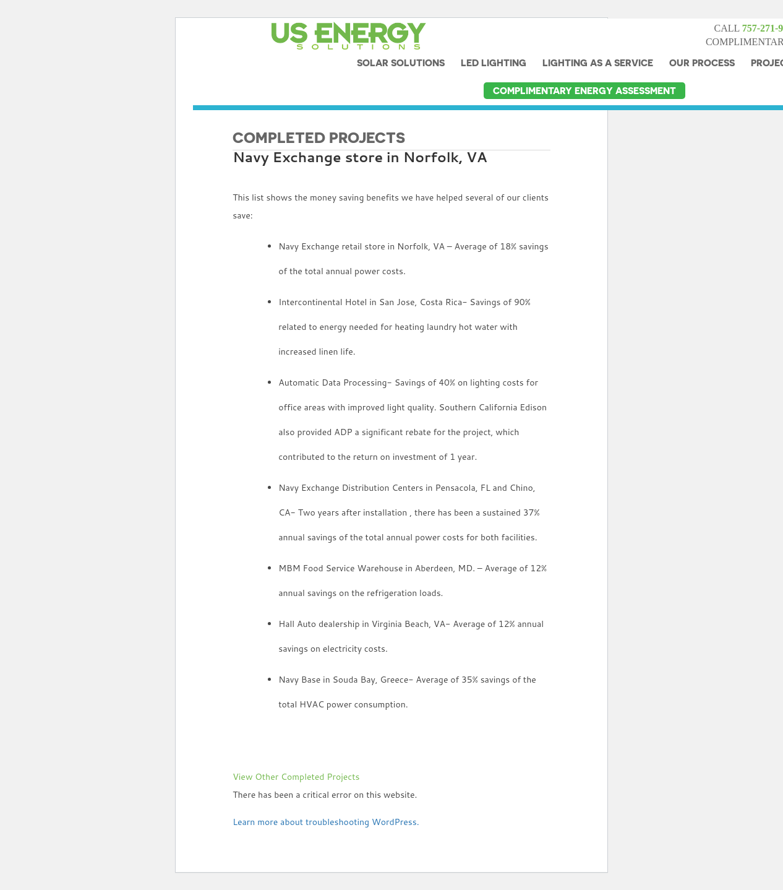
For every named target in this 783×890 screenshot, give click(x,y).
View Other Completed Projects (296, 777)
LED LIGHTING (493, 44)
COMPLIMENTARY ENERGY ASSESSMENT (584, 72)
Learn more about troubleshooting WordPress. (326, 822)
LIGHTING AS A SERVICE (597, 44)
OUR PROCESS (702, 44)
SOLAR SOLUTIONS (401, 44)
